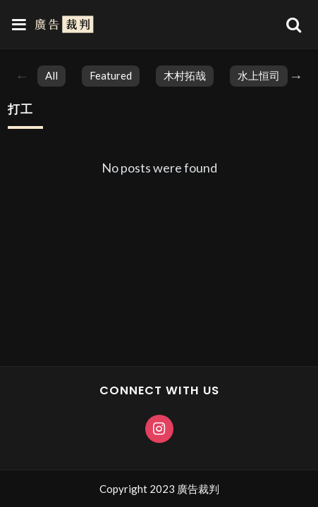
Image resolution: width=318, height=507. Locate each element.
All (51, 75)
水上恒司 (259, 75)
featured (111, 75)
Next (296, 76)
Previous (22, 76)
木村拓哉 (185, 75)
